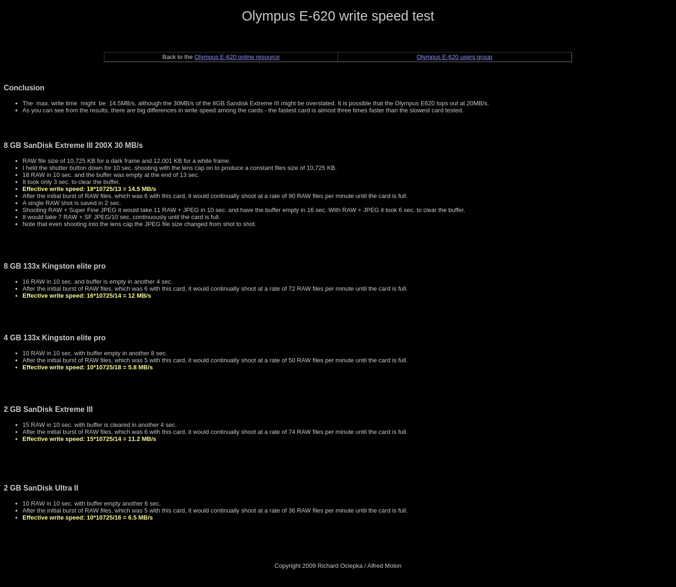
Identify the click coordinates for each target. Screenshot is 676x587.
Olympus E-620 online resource (236, 56)
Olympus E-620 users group (454, 56)
